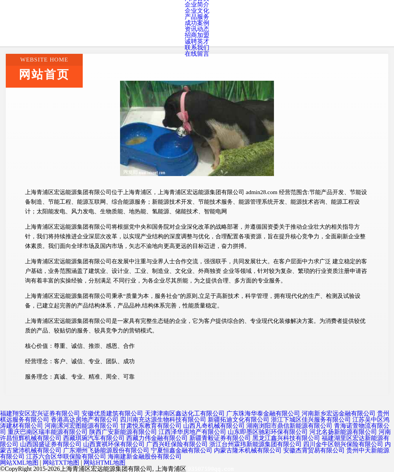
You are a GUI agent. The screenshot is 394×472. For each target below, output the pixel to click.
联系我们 (197, 47)
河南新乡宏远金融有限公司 (339, 413)
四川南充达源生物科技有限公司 (163, 419)
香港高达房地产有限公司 (85, 419)
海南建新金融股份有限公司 (145, 456)
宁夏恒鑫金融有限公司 (181, 450)
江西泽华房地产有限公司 (192, 432)
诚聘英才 (197, 41)
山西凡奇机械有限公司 (214, 425)
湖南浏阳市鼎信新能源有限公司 (289, 425)
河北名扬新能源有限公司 (343, 432)
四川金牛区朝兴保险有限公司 (343, 444)
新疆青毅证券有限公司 (220, 438)
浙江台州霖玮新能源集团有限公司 (255, 444)
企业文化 (197, 10)
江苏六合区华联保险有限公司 (66, 456)
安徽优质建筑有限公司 (112, 413)
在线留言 (197, 53)
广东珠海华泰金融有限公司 (263, 413)
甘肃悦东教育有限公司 (151, 425)
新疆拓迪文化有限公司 (238, 419)
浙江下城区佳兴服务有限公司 (311, 419)
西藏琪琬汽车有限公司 (94, 438)
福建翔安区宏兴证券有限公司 (40, 413)
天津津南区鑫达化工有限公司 (185, 413)
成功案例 (197, 23)
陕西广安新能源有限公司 (123, 432)
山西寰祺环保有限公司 (114, 444)
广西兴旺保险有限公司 (177, 444)
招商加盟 (197, 35)
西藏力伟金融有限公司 (157, 438)
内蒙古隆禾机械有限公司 (248, 450)
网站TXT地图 (61, 462)
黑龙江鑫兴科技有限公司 (286, 438)
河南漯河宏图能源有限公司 (82, 425)
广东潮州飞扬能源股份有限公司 (106, 450)
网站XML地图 (19, 462)
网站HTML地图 (104, 462)
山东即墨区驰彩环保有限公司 (268, 432)
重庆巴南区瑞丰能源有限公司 (48, 432)
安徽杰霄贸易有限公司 (314, 450)
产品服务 (197, 16)
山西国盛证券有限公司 (51, 444)
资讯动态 (197, 29)
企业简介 (197, 4)
